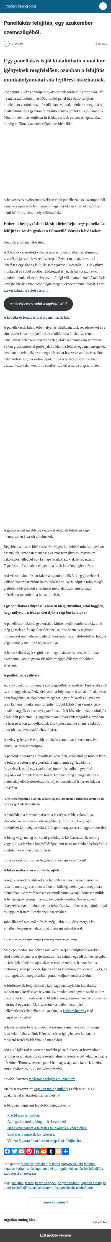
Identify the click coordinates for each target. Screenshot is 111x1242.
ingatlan (90, 1164)
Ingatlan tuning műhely (51, 1089)
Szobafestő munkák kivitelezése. (31, 1134)
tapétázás (29, 1173)
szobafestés (12, 1173)
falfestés (27, 1164)
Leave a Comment (55, 1202)
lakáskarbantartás (45, 1188)
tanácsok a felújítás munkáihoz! (52, 1079)
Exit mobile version (55, 1235)
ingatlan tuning (45, 1169)
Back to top (100, 1222)
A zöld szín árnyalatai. (23, 1115)
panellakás (67, 1188)
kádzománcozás (74, 1011)
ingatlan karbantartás (19, 1169)
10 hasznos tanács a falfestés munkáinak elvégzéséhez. (47, 1128)
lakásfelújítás (93, 1169)
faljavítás (40, 1164)
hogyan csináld (72, 1164)
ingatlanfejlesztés (70, 1169)
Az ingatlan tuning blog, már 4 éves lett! (36, 1122)
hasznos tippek (46, 1183)
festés (29, 1183)
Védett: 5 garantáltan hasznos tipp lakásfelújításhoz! (45, 1141)
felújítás (54, 1164)
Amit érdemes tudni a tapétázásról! (38, 304)
